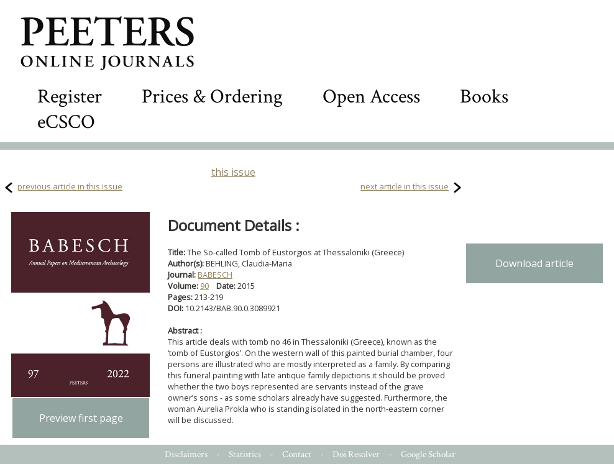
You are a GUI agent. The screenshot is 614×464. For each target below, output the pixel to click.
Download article (534, 263)
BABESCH (215, 274)
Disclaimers (186, 454)
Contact (296, 454)
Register (69, 96)
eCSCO (66, 122)
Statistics (245, 454)
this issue (233, 172)
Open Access (371, 96)
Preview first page (81, 418)
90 (204, 285)
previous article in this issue (69, 186)
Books (484, 96)
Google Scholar (428, 454)
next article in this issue (404, 186)
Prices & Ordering (212, 96)
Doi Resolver (356, 454)
